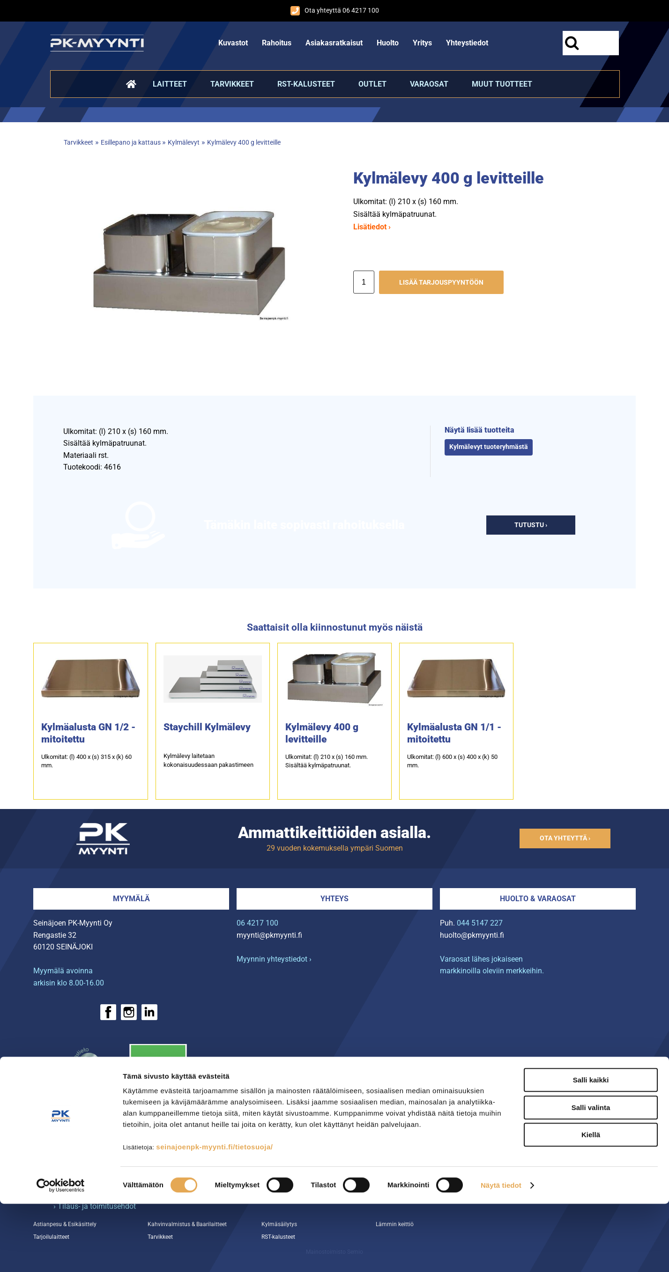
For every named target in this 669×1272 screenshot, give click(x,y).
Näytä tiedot (501, 1253)
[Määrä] (363, 282)
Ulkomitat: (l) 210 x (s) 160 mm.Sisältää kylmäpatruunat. (326, 761)
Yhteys (334, 898)
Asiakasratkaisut (334, 42)
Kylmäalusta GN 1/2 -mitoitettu (88, 733)
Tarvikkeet (232, 84)
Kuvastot (233, 42)
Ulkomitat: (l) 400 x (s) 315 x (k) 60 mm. (86, 761)
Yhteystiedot (467, 42)
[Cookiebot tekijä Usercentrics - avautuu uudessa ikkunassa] (61, 1254)
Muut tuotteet (502, 84)
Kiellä (590, 1203)
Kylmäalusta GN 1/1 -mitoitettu (454, 733)
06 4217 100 (257, 923)
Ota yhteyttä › (565, 838)
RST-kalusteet (306, 84)
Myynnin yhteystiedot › (274, 959)
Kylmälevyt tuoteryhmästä (488, 447)
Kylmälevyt (184, 143)
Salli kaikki (591, 1148)
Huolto (388, 42)
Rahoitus (276, 42)
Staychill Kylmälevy (207, 727)
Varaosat (429, 84)
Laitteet (170, 84)
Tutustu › (530, 525)
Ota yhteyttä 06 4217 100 (334, 10)
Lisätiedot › (372, 226)
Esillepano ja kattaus (131, 143)
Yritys (422, 42)
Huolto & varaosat (538, 898)
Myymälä (131, 898)
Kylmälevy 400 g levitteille (244, 143)
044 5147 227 (480, 923)
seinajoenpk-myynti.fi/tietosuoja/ (214, 1215)
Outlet (372, 84)
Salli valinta (591, 1176)
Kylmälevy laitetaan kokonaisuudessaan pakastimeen (208, 760)
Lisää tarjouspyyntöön (441, 283)
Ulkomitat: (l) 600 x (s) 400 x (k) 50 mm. (452, 761)
